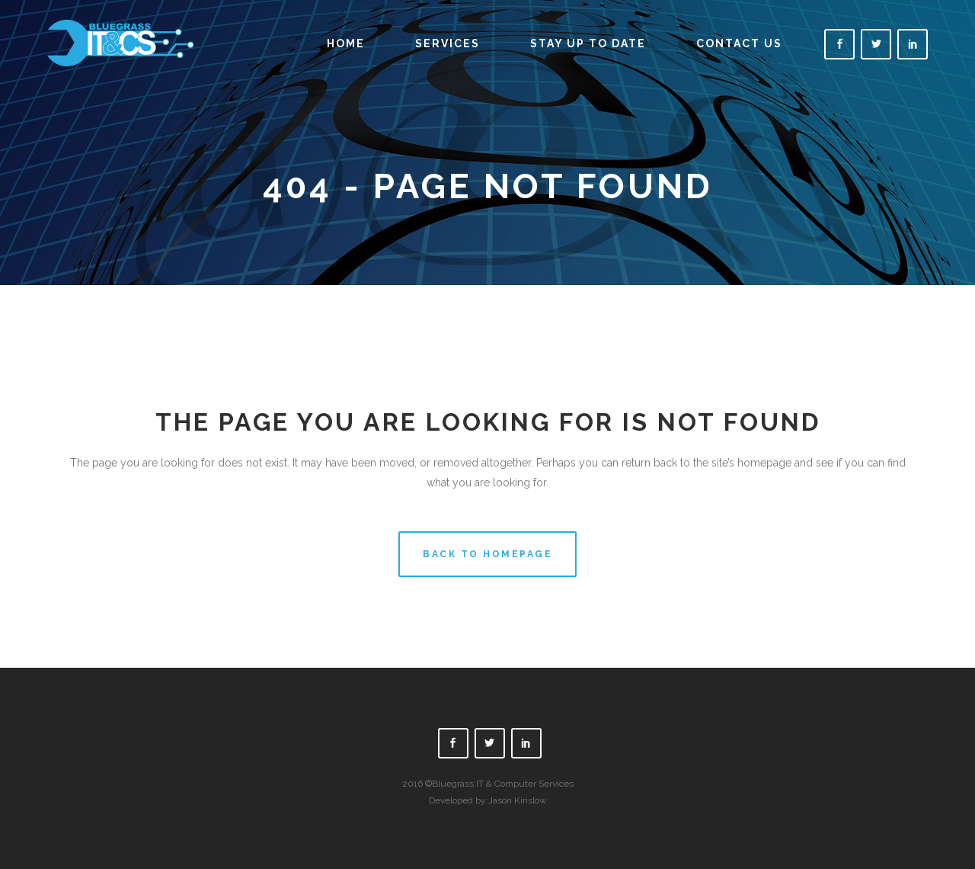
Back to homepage (487, 554)
